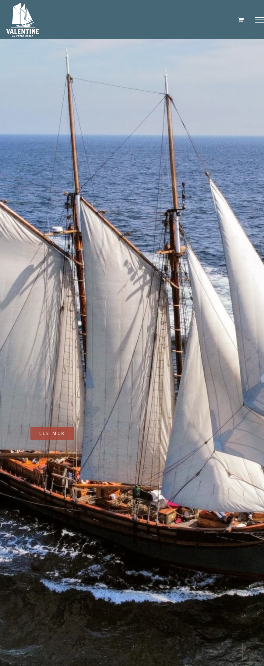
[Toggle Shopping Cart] (241, 19)
